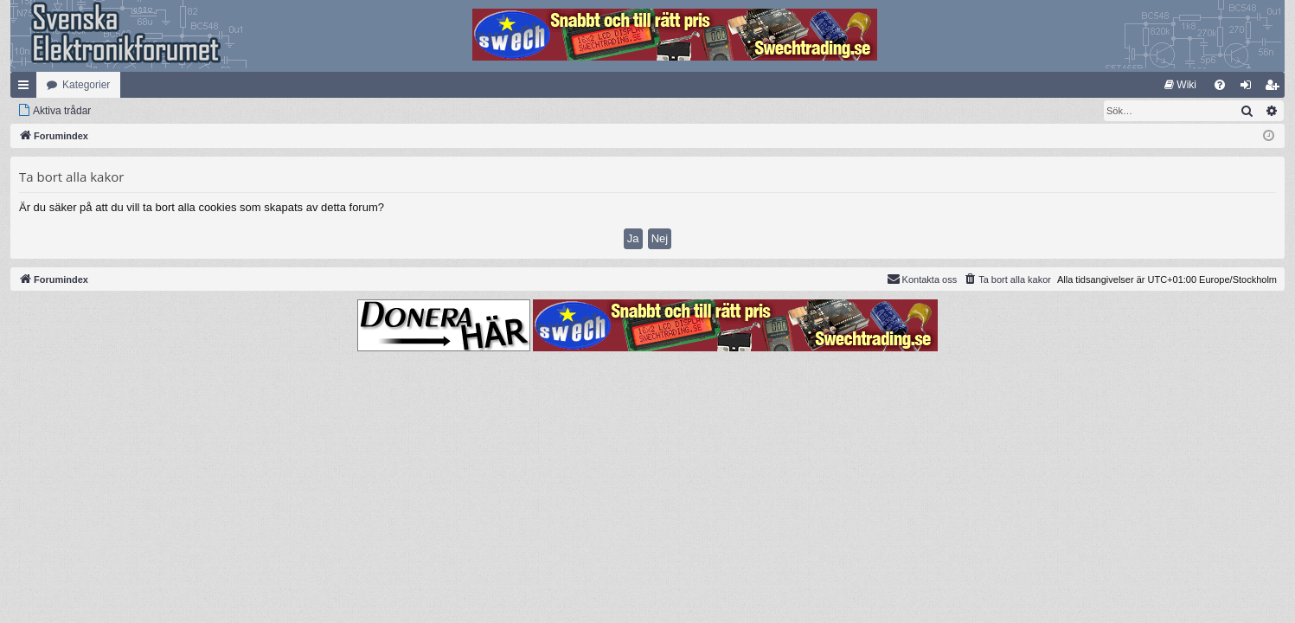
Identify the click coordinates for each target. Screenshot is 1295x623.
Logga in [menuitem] (1250, 88)
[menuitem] (1180, 85)
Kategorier (86, 85)
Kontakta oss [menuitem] (922, 279)
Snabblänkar (26, 88)
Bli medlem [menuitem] (1275, 88)
